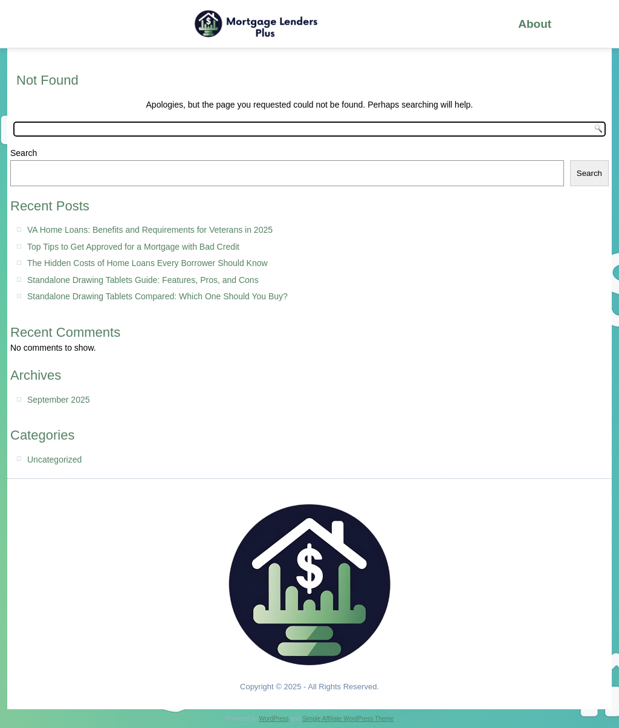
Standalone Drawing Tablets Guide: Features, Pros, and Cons (143, 280)
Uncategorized (54, 459)
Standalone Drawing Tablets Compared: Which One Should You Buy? (157, 296)
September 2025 (58, 400)
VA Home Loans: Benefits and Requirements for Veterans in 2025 (150, 230)
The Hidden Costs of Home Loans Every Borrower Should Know (147, 263)
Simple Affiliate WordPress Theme (348, 718)
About (534, 24)
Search (23, 153)
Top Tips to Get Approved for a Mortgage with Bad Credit (133, 247)
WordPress (273, 718)
